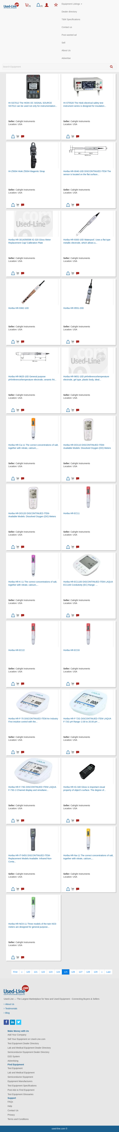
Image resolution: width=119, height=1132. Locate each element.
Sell (63, 42)
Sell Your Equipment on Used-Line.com (26, 1039)
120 (28, 972)
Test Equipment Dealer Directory (23, 1043)
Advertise (66, 58)
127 (80, 972)
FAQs (10, 1102)
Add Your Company (17, 1034)
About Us (66, 50)
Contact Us (13, 1110)
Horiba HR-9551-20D (73, 308)
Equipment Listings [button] (72, 4)
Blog (7, 1013)
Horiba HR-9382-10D (18, 308)
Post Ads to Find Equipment (21, 1090)
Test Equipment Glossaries (20, 1094)
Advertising (13, 1061)
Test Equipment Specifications (22, 1085)
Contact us (67, 27)
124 (58, 972)
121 (35, 972)
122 (43, 972)
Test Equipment (15, 1068)
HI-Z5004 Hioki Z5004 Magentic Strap (26, 171)
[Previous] (21, 972)
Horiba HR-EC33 (71, 650)
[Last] (108, 972)
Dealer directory (69, 11)
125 (65, 972)
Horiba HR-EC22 (16, 650)
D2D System (14, 1056)
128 (88, 972)
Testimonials (10, 1008)
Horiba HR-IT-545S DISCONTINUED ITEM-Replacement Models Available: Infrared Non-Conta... (30, 858)
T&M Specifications (71, 19)
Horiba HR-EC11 (71, 513)
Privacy (11, 1115)
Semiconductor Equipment (20, 1077)
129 (95, 972)
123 (50, 972)
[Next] (102, 972)
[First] (15, 972)
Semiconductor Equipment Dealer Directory (28, 1052)
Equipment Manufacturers (20, 1081)
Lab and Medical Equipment (21, 1072)
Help (10, 1106)
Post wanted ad (69, 35)
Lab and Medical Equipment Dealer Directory (29, 1048)
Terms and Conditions (18, 1119)
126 (73, 972)
